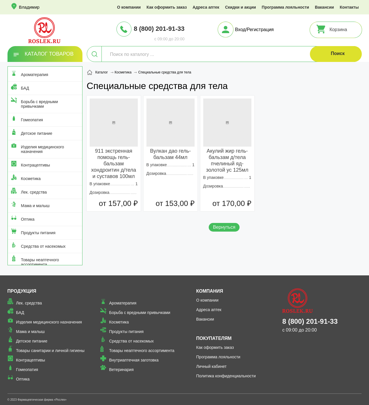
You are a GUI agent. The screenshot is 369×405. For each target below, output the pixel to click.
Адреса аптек (206, 7)
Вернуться (224, 227)
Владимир (29, 7)
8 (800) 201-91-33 (159, 28)
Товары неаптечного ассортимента (40, 262)
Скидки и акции (240, 7)
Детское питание (36, 133)
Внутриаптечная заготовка (134, 360)
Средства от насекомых (43, 246)
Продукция (21, 291)
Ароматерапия (34, 74)
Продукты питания (38, 232)
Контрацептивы (35, 165)
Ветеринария (121, 369)
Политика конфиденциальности (226, 376)
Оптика (28, 219)
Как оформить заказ (166, 7)
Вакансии (324, 7)
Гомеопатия (32, 120)
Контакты (349, 7)
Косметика (31, 178)
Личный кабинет (211, 366)
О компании (129, 7)
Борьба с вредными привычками (39, 104)
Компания (209, 291)
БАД (25, 88)
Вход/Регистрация (254, 29)
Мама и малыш (35, 205)
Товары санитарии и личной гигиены (50, 350)
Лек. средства (34, 192)
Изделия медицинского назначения (42, 149)
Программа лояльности (285, 7)
